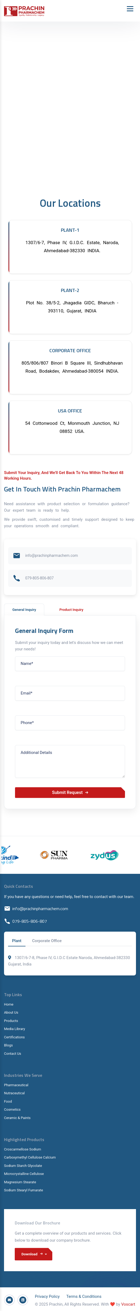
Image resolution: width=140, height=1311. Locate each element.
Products (11, 1021)
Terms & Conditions (83, 1294)
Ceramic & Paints (17, 1118)
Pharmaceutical (16, 1085)
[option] (69, 855)
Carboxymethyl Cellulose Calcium (30, 1157)
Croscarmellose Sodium (22, 1149)
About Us (11, 1012)
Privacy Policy (47, 1294)
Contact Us (12, 1054)
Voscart (128, 1302)
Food (8, 1101)
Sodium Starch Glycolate (23, 1166)
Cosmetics (12, 1109)
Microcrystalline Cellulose (24, 1174)
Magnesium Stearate (20, 1182)
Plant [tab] (16, 940)
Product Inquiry (71, 610)
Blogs (8, 1045)
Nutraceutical (14, 1093)
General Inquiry (24, 610)
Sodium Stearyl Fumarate (23, 1190)
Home (8, 1004)
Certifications (14, 1037)
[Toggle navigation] (130, 8)
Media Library (14, 1029)
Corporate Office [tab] (47, 940)
